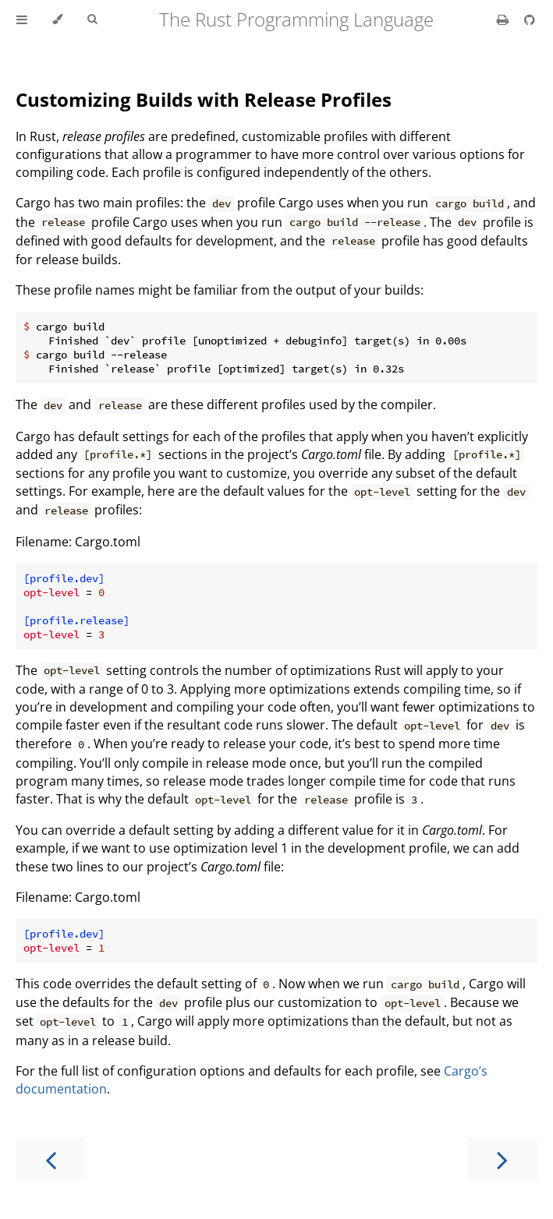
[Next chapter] (502, 1158)
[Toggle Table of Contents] (22, 19)
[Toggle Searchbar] (92, 19)
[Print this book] (504, 19)
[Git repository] (529, 19)
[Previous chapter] (51, 1158)
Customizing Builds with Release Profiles (204, 99)
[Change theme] (57, 19)
